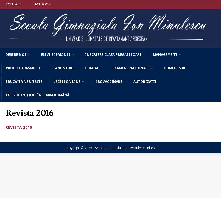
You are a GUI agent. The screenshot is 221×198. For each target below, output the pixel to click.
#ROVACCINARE (108, 81)
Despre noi (15, 54)
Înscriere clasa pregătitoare (113, 54)
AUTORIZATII (144, 81)
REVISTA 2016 (18, 127)
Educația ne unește (24, 81)
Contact (93, 68)
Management (165, 54)
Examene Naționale (131, 68)
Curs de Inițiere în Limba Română (37, 95)
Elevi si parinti (55, 54)
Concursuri (175, 68)
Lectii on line (67, 81)
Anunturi (64, 68)
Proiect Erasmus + (23, 68)
